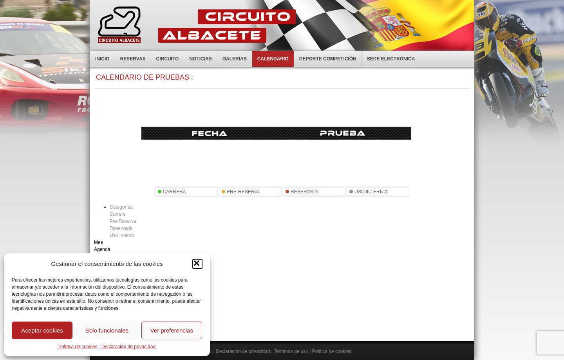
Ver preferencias (171, 330)
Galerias (234, 59)
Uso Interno (122, 235)
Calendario (273, 59)
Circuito (167, 59)
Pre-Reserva (123, 221)
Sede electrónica (391, 59)
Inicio (102, 59)
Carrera (118, 214)
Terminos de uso (291, 351)
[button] (197, 264)
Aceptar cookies (42, 330)
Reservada (121, 228)
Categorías (121, 207)
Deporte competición (327, 59)
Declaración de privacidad (128, 346)
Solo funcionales (106, 330)
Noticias (200, 59)
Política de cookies (78, 346)
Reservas (133, 59)
